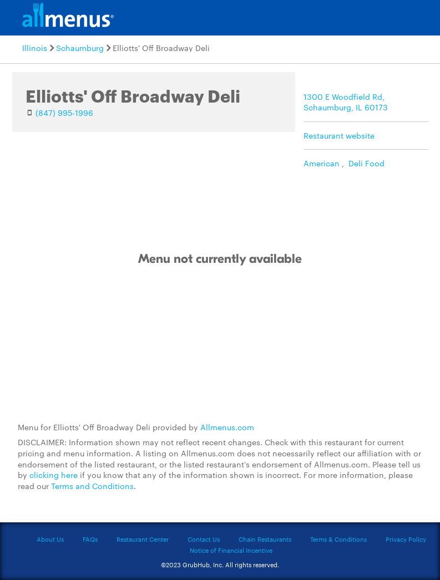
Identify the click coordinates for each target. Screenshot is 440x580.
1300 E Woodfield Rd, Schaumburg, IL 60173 (346, 102)
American (322, 163)
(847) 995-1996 (64, 112)
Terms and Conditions (92, 485)
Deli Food (366, 163)
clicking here (53, 474)
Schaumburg (80, 47)
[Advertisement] (220, 344)
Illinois (34, 47)
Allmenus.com (227, 427)
